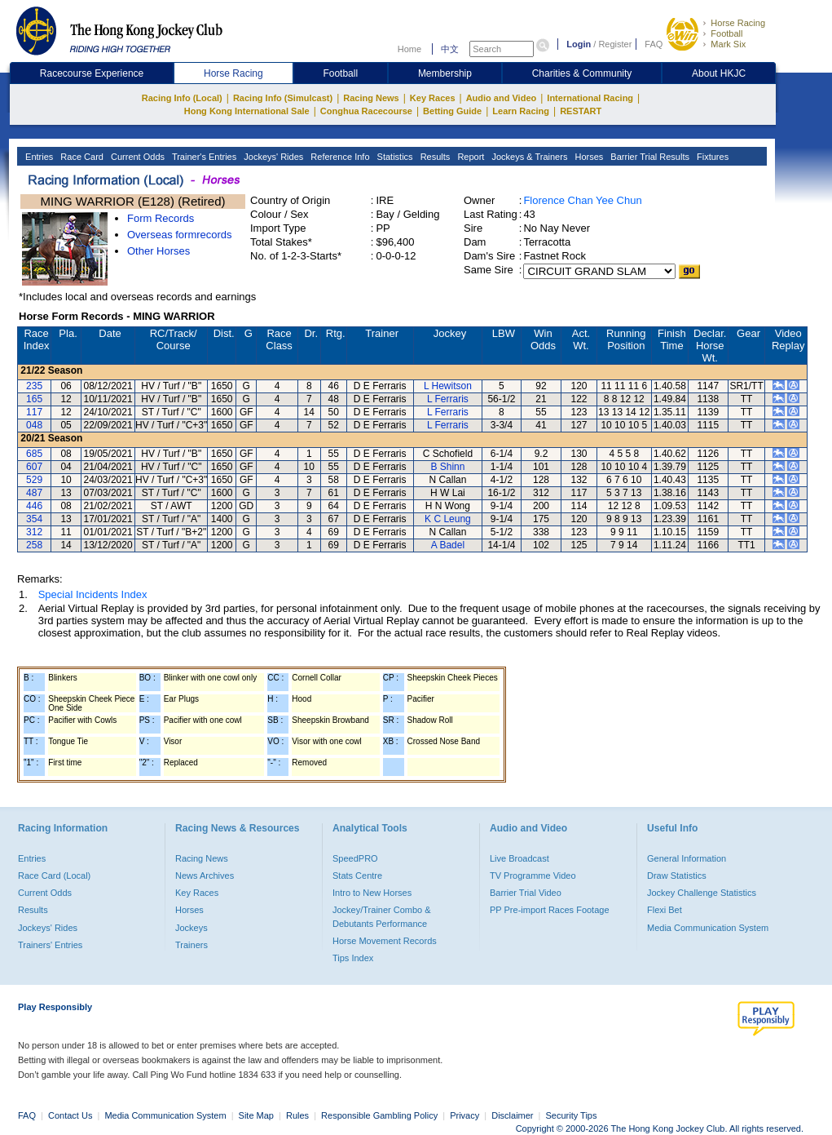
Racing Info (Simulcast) (282, 98)
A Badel (447, 545)
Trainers (191, 945)
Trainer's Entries (202, 157)
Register (615, 44)
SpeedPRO (355, 858)
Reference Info (338, 157)
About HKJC (719, 73)
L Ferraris (448, 399)
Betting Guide (452, 111)
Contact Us (70, 1115)
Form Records (160, 218)
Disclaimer (512, 1115)
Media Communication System (707, 928)
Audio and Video (501, 98)
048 (34, 425)
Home (409, 49)
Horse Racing (738, 23)
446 (34, 506)
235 (34, 386)
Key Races (433, 98)
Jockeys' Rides (272, 157)
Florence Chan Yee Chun (582, 200)
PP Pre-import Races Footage (550, 910)
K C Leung (448, 519)
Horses (587, 157)
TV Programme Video (533, 875)
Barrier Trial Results (648, 157)
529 (34, 479)
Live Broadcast (519, 858)
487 (34, 493)
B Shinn (447, 466)
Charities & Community (582, 73)
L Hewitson (448, 386)
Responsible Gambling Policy (379, 1115)
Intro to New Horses (372, 893)
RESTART (580, 111)
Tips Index (352, 958)
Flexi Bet (664, 910)
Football (726, 33)
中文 (450, 49)
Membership (445, 73)
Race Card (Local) (54, 875)
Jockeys (191, 928)
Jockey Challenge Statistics (701, 893)
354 (34, 519)
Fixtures (711, 157)
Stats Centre (357, 875)
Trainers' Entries (50, 945)
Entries (38, 157)
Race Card (80, 157)
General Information (686, 858)
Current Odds (136, 157)
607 (34, 466)
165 (34, 399)
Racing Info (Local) (182, 98)
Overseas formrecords (179, 234)
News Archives (204, 875)
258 (34, 545)
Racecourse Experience (91, 73)
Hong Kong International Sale (247, 111)
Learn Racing (520, 111)
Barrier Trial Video (525, 893)
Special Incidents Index (92, 594)
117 (34, 412)
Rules (298, 1115)
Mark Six (728, 44)
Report (469, 157)
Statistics (394, 157)
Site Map (256, 1115)
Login (578, 44)
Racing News (370, 98)
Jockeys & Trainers (528, 157)
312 (34, 532)
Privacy (464, 1115)
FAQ (654, 44)
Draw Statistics (677, 875)
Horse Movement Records (384, 941)
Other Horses (158, 251)
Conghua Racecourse (366, 111)
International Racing (590, 98)
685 (34, 453)
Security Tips (571, 1115)
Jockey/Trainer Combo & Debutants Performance (381, 916)
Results (434, 157)
